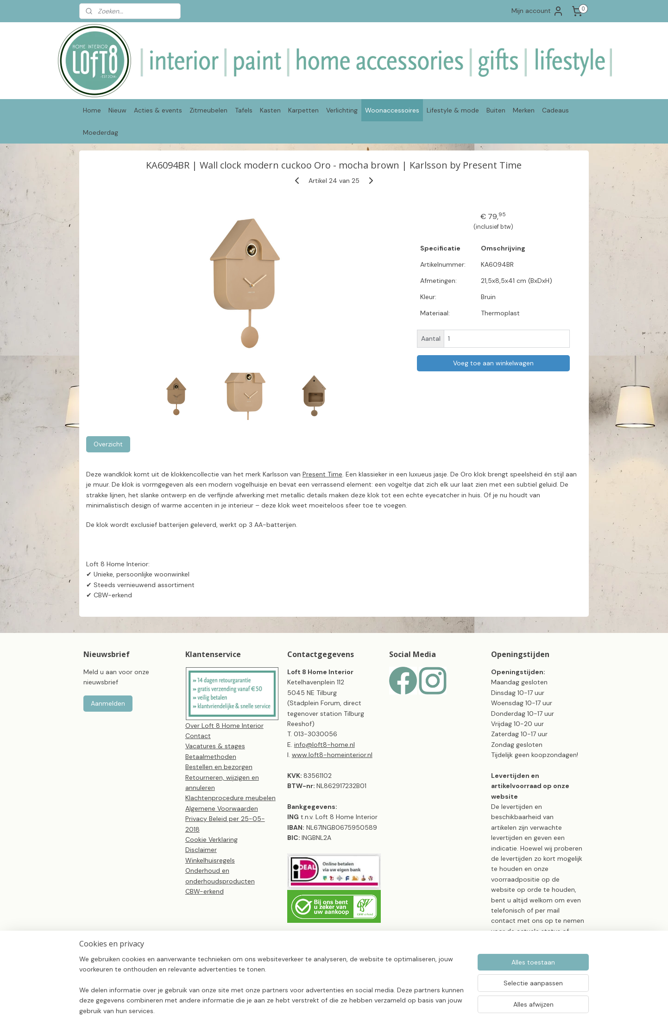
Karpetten (303, 110)
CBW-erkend (204, 891)
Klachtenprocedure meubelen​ (230, 798)
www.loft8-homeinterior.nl (332, 755)
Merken (524, 110)
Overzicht (108, 444)
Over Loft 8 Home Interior (224, 725)
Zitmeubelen (208, 110)
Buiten (495, 110)
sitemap (359, 1010)
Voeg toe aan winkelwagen (493, 363)
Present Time (322, 474)
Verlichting (342, 110)
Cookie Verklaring (211, 839)
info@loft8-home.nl (324, 744)
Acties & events (158, 110)
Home (92, 110)
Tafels (243, 110)
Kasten (270, 110)
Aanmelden (108, 703)
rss (377, 1010)
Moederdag (100, 132)
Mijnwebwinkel (486, 1010)
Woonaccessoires (392, 110)
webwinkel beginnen (409, 1010)
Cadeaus (555, 110)
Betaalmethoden (210, 756)
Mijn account (537, 11)
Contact (198, 736)
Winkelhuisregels (210, 860)
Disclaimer (201, 849)
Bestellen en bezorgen (218, 767)
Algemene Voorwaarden (221, 808)
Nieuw (117, 110)
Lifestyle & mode (453, 110)
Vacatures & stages (215, 746)
